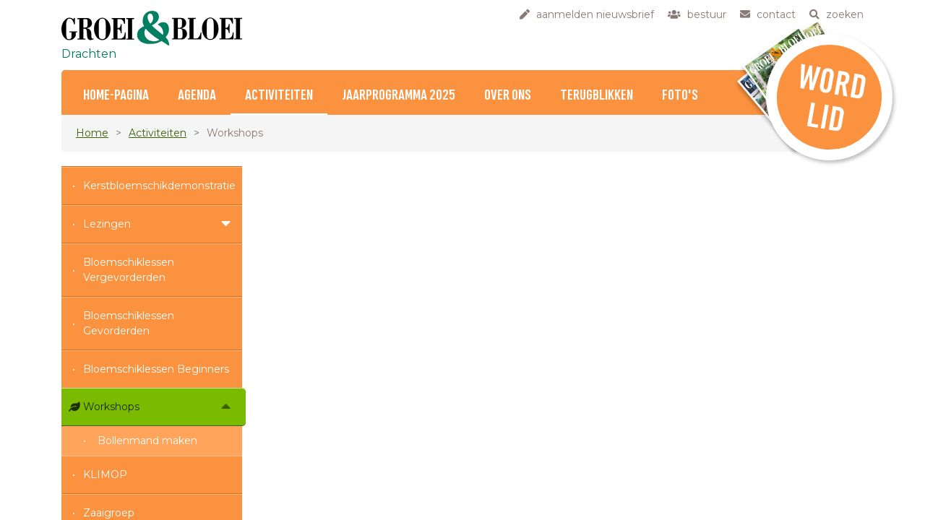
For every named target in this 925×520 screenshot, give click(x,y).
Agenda (197, 95)
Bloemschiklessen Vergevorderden (128, 270)
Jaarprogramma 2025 (398, 95)
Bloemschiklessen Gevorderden (128, 323)
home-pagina (116, 95)
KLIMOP (105, 474)
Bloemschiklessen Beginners (156, 369)
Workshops (111, 406)
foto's (680, 95)
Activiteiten (279, 95)
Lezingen (107, 223)
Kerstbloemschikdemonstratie (159, 185)
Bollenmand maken (147, 440)
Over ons (507, 95)
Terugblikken (596, 95)
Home (92, 132)
